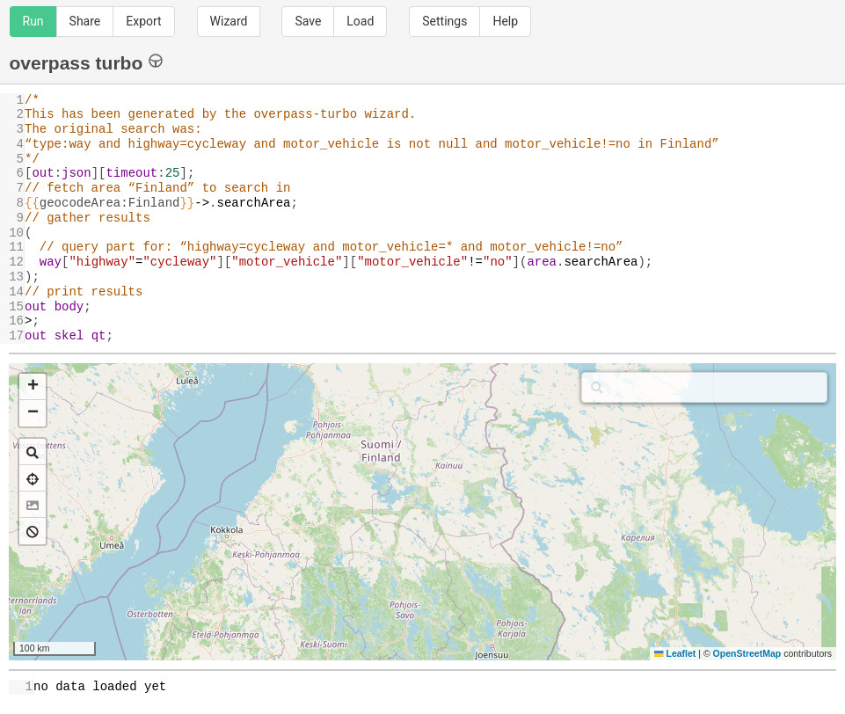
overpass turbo (87, 62)
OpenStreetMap (747, 653)
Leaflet (675, 653)
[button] (32, 387)
